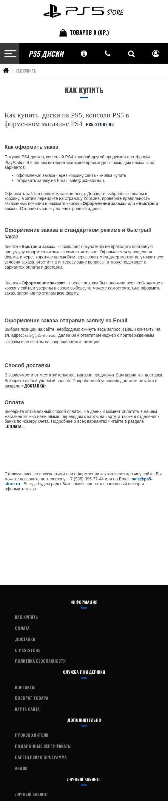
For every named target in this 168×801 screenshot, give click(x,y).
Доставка (34, 385)
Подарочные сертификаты (43, 746)
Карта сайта (27, 709)
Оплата (14, 426)
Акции (21, 768)
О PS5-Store (27, 650)
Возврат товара (31, 698)
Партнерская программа (41, 757)
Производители (31, 735)
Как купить (26, 71)
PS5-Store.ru (100, 124)
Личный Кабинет (32, 794)
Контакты (25, 687)
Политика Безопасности (40, 661)
